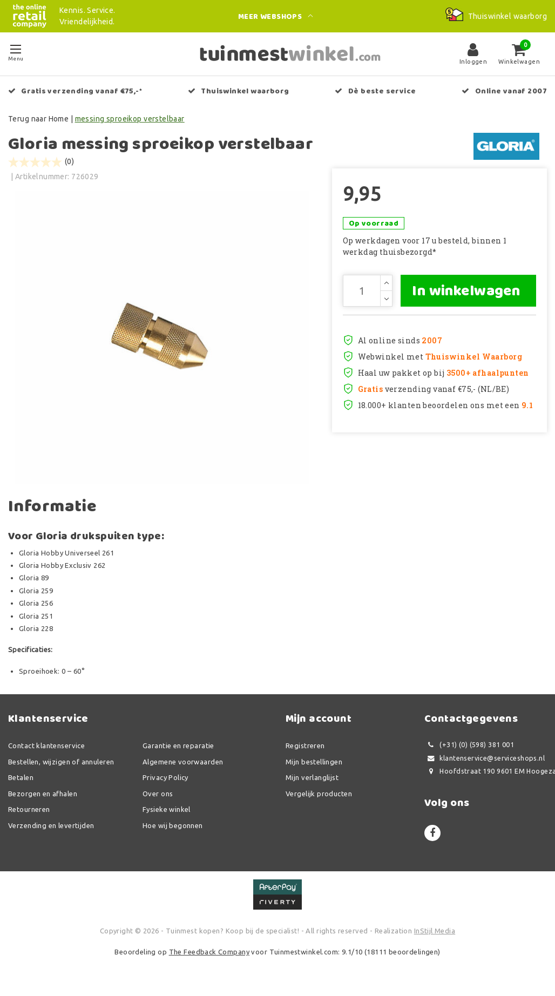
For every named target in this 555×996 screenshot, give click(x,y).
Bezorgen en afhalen (42, 797)
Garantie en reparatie (178, 749)
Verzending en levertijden (51, 828)
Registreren (305, 749)
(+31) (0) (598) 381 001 (469, 748)
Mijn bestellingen (314, 765)
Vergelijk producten (319, 797)
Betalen (20, 780)
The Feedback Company (209, 955)
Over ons (158, 797)
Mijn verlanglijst (312, 780)
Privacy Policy (165, 780)
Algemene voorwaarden (183, 765)
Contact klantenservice (46, 749)
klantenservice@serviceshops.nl (484, 761)
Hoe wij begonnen (173, 828)
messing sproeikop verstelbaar (130, 118)
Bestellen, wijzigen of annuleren (61, 765)
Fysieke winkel (167, 812)
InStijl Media (434, 934)
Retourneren (29, 812)
